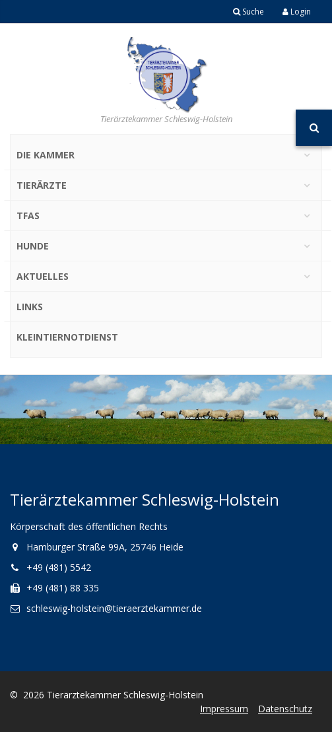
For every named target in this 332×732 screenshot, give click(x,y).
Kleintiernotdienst (67, 337)
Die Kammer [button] (46, 155)
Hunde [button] (33, 246)
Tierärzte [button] (42, 185)
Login (296, 11)
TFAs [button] (28, 215)
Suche (248, 11)
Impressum (224, 708)
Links (30, 306)
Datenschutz (285, 708)
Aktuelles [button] (43, 276)
